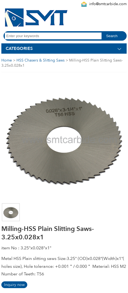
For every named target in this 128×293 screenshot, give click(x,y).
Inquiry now (14, 284)
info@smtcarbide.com (108, 4)
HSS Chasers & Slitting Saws (40, 60)
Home (6, 60)
